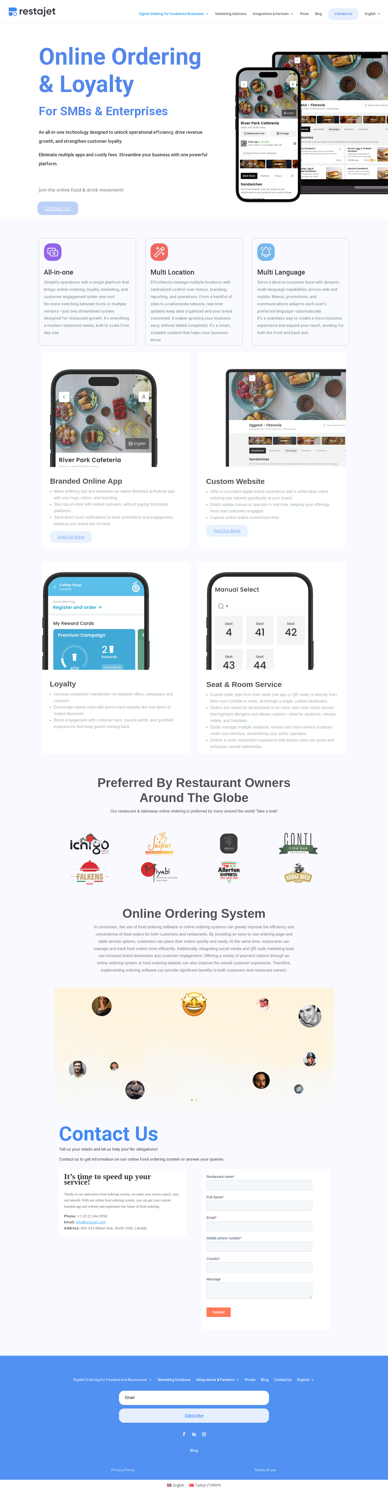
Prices (304, 14)
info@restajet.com (91, 1222)
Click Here (190, 1091)
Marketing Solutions (230, 14)
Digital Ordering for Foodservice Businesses (171, 14)
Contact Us (343, 13)
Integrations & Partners (270, 14)
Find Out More (71, 537)
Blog (318, 14)
